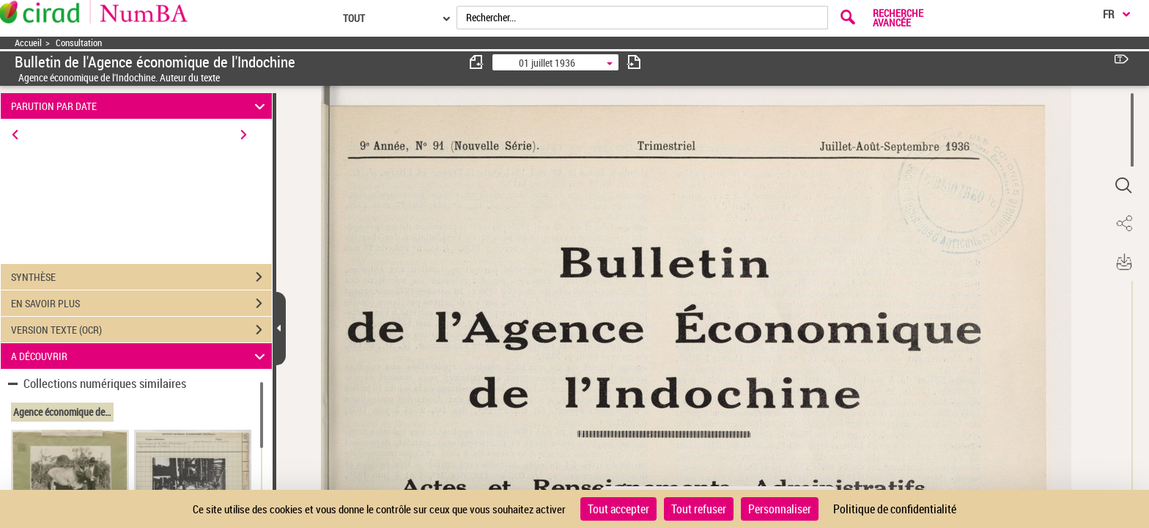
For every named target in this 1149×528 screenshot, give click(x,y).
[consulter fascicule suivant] (633, 62)
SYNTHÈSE (141, 277)
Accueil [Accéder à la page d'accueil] (28, 43)
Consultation (79, 43)
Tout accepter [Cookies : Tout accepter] (618, 509)
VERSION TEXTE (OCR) (141, 330)
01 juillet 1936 (547, 63)
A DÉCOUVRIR (140, 356)
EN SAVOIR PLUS (141, 303)
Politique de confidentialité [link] (894, 509)
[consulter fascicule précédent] (477, 62)
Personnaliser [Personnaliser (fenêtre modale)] (779, 509)
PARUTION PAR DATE (140, 106)
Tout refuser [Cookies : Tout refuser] (698, 509)
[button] (1123, 185)
